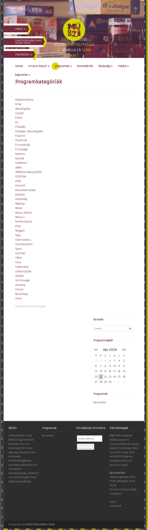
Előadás (20, 126)
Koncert (20, 185)
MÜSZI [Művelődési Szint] (40, 524)
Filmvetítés (22, 145)
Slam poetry (23, 239)
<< (96, 350)
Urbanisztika (23, 271)
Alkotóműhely (24, 99)
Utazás (19, 276)
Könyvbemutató (25, 190)
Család (19, 113)
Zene (18, 298)
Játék (18, 167)
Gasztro (20, 153)
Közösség (105, 66)
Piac (18, 226)
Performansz (23, 221)
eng (20, 8)
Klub (18, 181)
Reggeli (20, 230)
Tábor (18, 257)
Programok (63, 66)
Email (113, 501)
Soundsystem (24, 244)
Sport (18, 249)
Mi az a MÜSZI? (39, 66)
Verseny (20, 285)
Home (19, 66)
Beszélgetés (23, 108)
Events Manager (37, 306)
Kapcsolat (22, 74)
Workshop (21, 294)
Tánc (18, 262)
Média (123, 66)
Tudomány (22, 266)
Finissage (21, 149)
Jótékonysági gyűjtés (28, 172)
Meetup (20, 203)
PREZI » (20, 29)
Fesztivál (21, 140)
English (20, 136)
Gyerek (19, 158)
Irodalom (21, 163)
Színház (20, 253)
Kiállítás (20, 176)
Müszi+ (20, 217)
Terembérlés (85, 66)
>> (124, 350)
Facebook (115, 505)
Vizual (19, 289)
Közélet (20, 194)
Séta (18, 235)
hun (12, 8)
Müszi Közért (23, 212)
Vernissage (22, 280)
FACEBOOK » (23, 54)
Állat (18, 104)
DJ (16, 122)
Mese (18, 208)
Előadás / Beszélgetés (29, 131)
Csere (18, 117)
